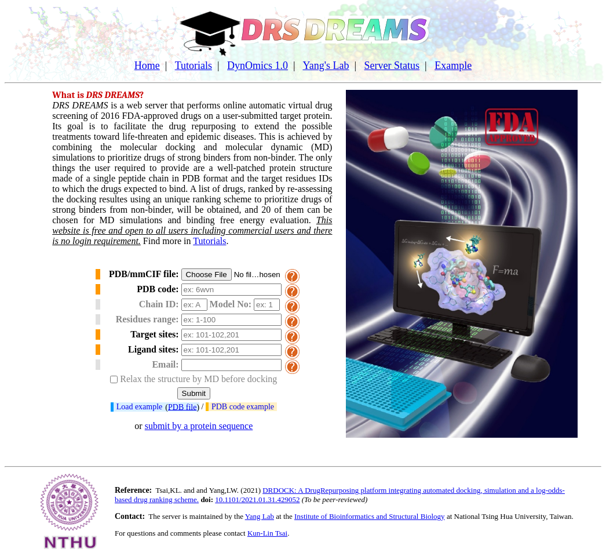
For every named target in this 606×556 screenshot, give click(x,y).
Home (147, 65)
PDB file (182, 406)
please (212, 533)
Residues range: (147, 319)
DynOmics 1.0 (257, 65)
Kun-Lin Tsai (267, 533)
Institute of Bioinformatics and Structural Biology (369, 516)
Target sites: (154, 334)
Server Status (391, 65)
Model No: (230, 304)
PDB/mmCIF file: (144, 274)
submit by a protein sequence (199, 426)
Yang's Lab (326, 65)
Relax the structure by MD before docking (198, 379)
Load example (139, 406)
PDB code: (157, 289)
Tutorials (193, 65)
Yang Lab (259, 516)
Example (453, 65)
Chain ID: (159, 304)
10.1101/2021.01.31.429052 (257, 499)
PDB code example (242, 406)
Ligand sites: (153, 349)
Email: (165, 364)
